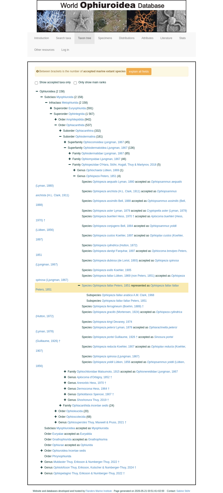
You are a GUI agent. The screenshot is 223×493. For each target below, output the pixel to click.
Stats (182, 38)
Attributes (148, 38)
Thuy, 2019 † (93, 400)
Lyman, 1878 (112, 327)
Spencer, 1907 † (95, 394)
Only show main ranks (90, 82)
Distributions (127, 38)
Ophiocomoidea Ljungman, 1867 (103, 142)
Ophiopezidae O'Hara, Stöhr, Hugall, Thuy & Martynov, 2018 (118, 164)
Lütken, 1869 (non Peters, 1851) (124, 275)
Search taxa (63, 38)
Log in (65, 49)
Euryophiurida (77, 108)
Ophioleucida (74, 411)
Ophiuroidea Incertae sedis (69, 450)
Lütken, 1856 (111, 362)
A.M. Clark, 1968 (128, 295)
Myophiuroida (65, 97)
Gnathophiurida (62, 439)
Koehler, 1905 (112, 270)
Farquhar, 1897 (114, 251)
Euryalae (57, 433)
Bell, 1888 (112, 201)
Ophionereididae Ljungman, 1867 (157, 371)
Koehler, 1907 (114, 346)
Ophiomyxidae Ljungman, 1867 (100, 159)
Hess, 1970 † (113, 216)
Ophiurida (86, 445)
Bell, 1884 (113, 226)
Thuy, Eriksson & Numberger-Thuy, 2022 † (86, 462)
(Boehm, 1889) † (118, 306)
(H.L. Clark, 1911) (116, 191)
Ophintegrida (77, 114)
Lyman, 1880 (113, 181)
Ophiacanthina (84, 130)
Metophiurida (70, 102)
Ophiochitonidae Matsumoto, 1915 (98, 371)
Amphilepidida (75, 119)
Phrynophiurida (61, 456)
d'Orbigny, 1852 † (94, 377)
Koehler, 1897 (113, 235)
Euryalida (86, 433)
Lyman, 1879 (111, 210)
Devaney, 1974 (112, 321)
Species (87, 285)
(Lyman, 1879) (167, 210)
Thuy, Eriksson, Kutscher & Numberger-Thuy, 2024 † (94, 467)
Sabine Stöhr (183, 491)
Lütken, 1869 (102, 170)
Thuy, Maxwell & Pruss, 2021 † (96, 422)
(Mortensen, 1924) (116, 312)
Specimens (105, 38)
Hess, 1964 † (93, 388)
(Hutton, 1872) (115, 245)
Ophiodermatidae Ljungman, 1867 (102, 153)
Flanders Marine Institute (99, 491)
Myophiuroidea (66, 428)
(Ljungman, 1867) (116, 356)
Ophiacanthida (75, 125)
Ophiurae (58, 445)
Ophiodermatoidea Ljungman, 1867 (105, 147)
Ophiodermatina (85, 136)
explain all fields (139, 71)
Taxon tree (84, 38)
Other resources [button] (44, 49)
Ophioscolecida (76, 416)
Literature (166, 38)
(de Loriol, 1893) (115, 260)
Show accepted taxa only (53, 82)
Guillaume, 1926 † (115, 337)
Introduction (41, 38)
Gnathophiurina (97, 439)
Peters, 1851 (101, 176)
